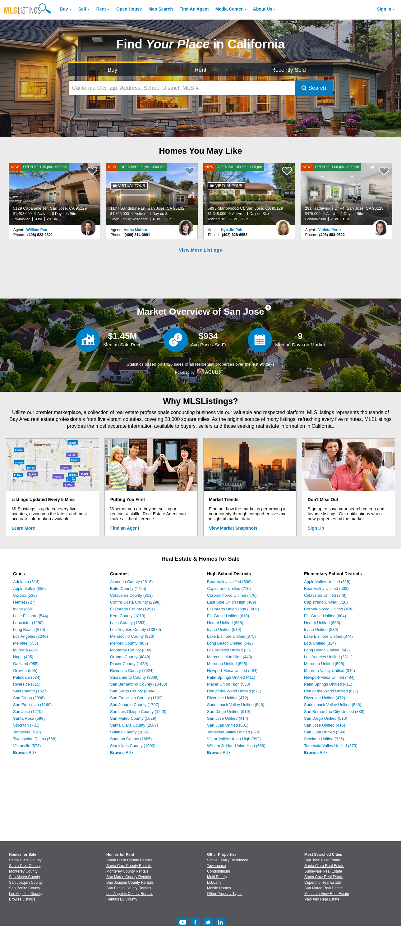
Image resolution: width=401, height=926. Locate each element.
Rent (101, 9)
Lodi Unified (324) (320, 643)
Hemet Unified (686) (225, 622)
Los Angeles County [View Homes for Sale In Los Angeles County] (25, 894)
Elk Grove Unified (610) (228, 616)
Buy (64, 9)
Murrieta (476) (26, 650)
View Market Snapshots (233, 528)
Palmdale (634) (26, 677)
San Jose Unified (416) (324, 725)
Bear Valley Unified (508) (229, 581)
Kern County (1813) (127, 616)
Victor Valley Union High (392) (234, 739)
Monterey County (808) (130, 650)
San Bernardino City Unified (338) (334, 711)
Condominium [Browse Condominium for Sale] (218, 871)
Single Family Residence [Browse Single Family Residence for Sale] (227, 860)
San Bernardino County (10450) (138, 684)
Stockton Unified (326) (324, 739)
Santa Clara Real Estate (324, 866)
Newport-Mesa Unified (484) (232, 670)
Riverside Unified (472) (227, 698)
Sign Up (316, 528)
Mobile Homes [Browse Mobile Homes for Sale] (219, 888)
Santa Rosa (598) (29, 718)
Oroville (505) (25, 670)
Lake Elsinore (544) (30, 616)
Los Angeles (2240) (30, 636)
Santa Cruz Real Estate (323, 877)
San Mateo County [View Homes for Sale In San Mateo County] (24, 877)
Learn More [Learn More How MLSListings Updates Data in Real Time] (23, 528)
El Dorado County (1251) (132, 609)
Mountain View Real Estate (326, 894)
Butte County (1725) (128, 588)
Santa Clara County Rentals (129, 860)
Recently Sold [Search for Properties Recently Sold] (288, 70)
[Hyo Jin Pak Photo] (283, 225)
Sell (82, 9)
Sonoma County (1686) (131, 739)
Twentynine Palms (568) (34, 739)
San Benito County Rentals (128, 888)
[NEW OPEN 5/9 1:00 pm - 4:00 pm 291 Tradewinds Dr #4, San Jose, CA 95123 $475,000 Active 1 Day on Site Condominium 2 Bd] (347, 194)
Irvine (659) (23, 609)
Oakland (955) (26, 663)
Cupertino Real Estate (322, 882)
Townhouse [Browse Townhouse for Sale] (216, 866)
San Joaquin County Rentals (130, 882)
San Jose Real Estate (322, 860)
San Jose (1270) (28, 711)
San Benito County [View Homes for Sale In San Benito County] (24, 888)
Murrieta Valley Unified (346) (329, 670)
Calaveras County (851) (131, 595)
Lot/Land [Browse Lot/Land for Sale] (214, 882)
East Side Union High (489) (231, 602)
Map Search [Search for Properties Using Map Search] (161, 9)
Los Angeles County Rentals (129, 894)
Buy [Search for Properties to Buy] (112, 70)
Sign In (384, 9)
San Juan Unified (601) (227, 725)
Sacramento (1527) (30, 691)
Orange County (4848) (130, 657)
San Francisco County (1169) (136, 698)
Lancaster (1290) (28, 622)
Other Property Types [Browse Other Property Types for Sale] (224, 894)
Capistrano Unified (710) (229, 588)
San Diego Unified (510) (228, 711)
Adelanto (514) (26, 581)
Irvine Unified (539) (224, 629)
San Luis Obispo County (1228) (138, 711)
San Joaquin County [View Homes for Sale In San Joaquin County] (26, 882)
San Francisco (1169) (32, 704)
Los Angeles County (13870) (135, 629)
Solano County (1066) (129, 732)
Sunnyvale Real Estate (323, 871)
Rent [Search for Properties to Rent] (200, 70)
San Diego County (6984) (133, 691)
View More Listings (200, 250)
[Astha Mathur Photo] (185, 225)
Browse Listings (22, 899)
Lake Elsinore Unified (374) (328, 636)
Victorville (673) (27, 745)
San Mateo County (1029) (133, 718)
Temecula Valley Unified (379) (330, 745)
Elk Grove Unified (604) (325, 616)
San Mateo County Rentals (128, 877)
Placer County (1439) (129, 663)
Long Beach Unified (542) (230, 643)
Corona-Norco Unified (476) (232, 595)
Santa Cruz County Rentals (128, 866)
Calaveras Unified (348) (325, 595)
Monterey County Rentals (127, 871)
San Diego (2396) (29, 698)
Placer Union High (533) (228, 684)
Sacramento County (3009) (134, 677)
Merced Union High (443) (229, 657)
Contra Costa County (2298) (135, 602)
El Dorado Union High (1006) (233, 609)
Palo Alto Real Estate (321, 899)
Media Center (229, 9)
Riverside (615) (26, 684)
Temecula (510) (27, 732)
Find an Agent (124, 528)
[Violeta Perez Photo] (380, 225)
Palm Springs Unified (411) (231, 677)
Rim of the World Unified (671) (234, 691)
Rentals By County (121, 899)
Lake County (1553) (127, 622)
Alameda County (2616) (131, 581)
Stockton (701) (26, 725)
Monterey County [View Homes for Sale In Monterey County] (23, 871)
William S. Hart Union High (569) (236, 745)
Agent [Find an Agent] (194, 9)
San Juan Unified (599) (324, 732)
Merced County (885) (129, 643)
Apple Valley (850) (29, 588)
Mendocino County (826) (132, 636)
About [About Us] (262, 9)
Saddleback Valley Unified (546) (235, 704)
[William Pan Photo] (88, 225)
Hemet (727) (24, 602)
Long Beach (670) (29, 629)
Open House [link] (129, 9)
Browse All (24, 752)
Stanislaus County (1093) (132, 745)
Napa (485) (23, 657)
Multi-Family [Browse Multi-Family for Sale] (217, 877)
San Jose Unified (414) (227, 718)
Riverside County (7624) (132, 670)
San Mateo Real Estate (323, 888)
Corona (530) (25, 595)
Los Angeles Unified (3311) (231, 650)
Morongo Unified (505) (227, 663)
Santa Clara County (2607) (134, 725)
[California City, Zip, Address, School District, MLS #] (181, 88)
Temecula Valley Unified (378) (233, 732)
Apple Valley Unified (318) (327, 581)
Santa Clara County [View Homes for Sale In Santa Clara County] (25, 860)
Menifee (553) (25, 643)
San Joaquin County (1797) (134, 704)
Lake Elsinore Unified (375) (231, 636)
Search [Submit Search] (314, 88)
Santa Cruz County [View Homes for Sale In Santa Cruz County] (24, 866)
